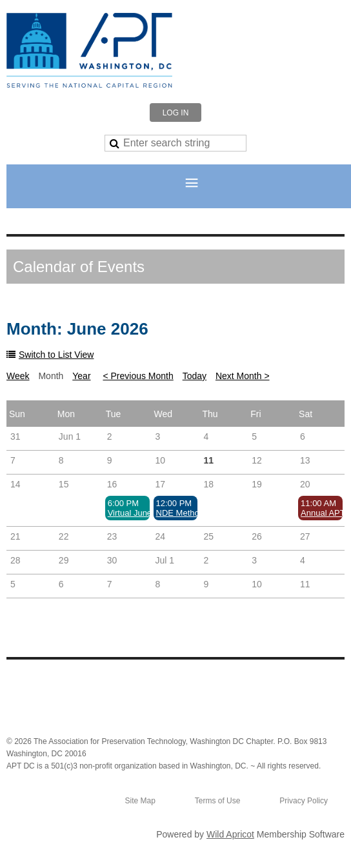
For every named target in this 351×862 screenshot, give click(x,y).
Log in (176, 112)
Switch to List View (56, 354)
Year (81, 376)
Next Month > (243, 376)
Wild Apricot (230, 834)
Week (18, 376)
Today (194, 376)
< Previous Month (138, 376)
